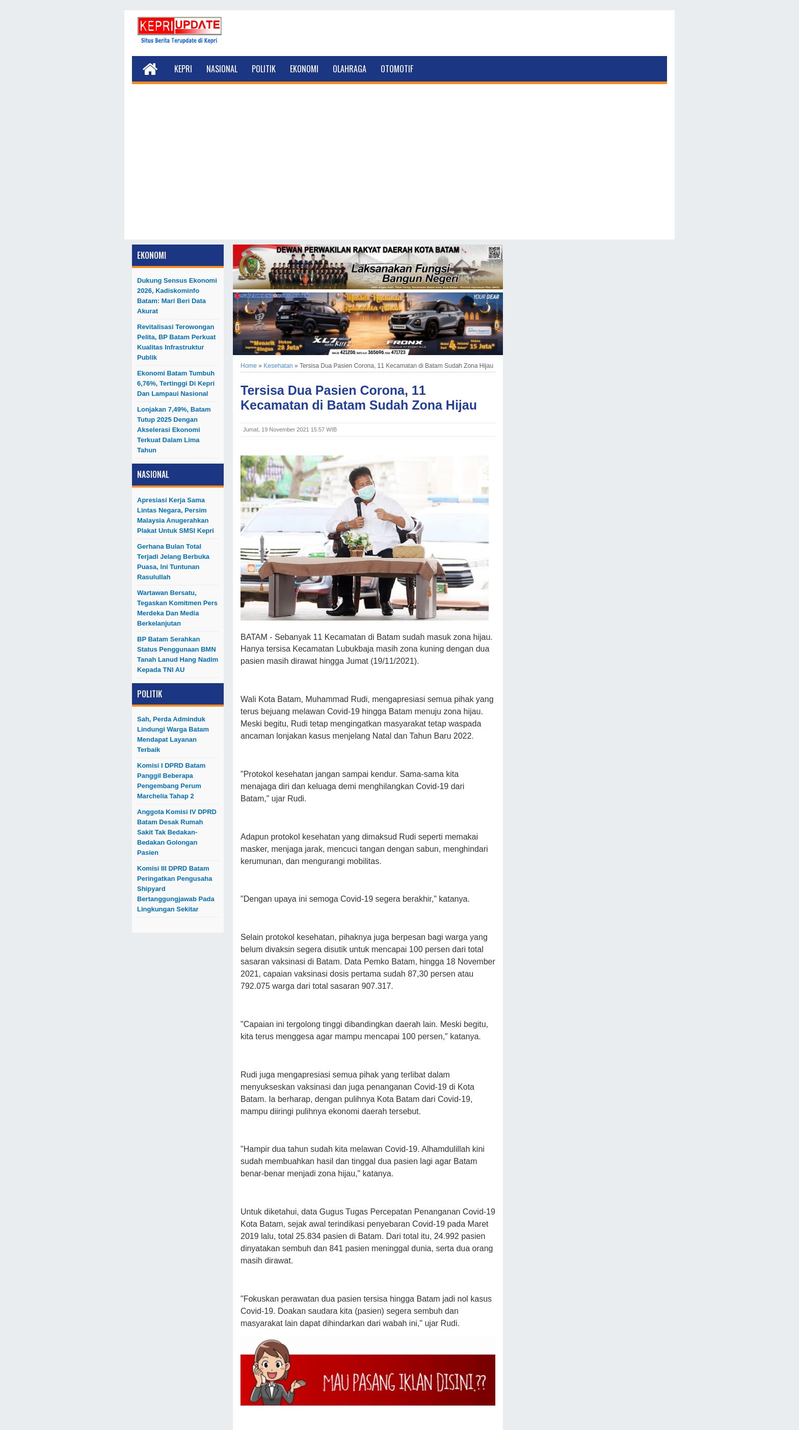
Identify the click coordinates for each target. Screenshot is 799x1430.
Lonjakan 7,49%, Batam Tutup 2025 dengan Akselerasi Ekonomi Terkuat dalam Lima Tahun (174, 430)
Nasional (221, 69)
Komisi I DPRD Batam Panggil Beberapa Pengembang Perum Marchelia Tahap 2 (171, 781)
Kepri (183, 69)
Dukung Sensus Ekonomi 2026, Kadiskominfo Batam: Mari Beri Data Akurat (177, 296)
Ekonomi (304, 69)
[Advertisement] (399, 168)
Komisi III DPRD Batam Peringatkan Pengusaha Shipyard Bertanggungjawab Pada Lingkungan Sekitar (176, 889)
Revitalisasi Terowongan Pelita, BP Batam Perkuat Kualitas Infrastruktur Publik (176, 342)
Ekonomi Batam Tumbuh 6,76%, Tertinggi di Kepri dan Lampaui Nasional (176, 383)
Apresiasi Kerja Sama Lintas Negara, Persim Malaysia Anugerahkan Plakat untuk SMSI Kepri (175, 515)
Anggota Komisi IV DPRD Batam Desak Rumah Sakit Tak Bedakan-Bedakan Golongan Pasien (177, 832)
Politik (264, 69)
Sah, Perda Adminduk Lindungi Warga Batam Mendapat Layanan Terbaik (173, 734)
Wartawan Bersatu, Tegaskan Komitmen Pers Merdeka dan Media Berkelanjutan (177, 608)
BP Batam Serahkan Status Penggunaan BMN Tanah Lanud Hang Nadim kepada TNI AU (177, 654)
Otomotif (397, 69)
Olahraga (349, 69)
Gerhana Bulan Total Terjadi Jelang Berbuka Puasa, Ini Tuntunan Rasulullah (173, 562)
